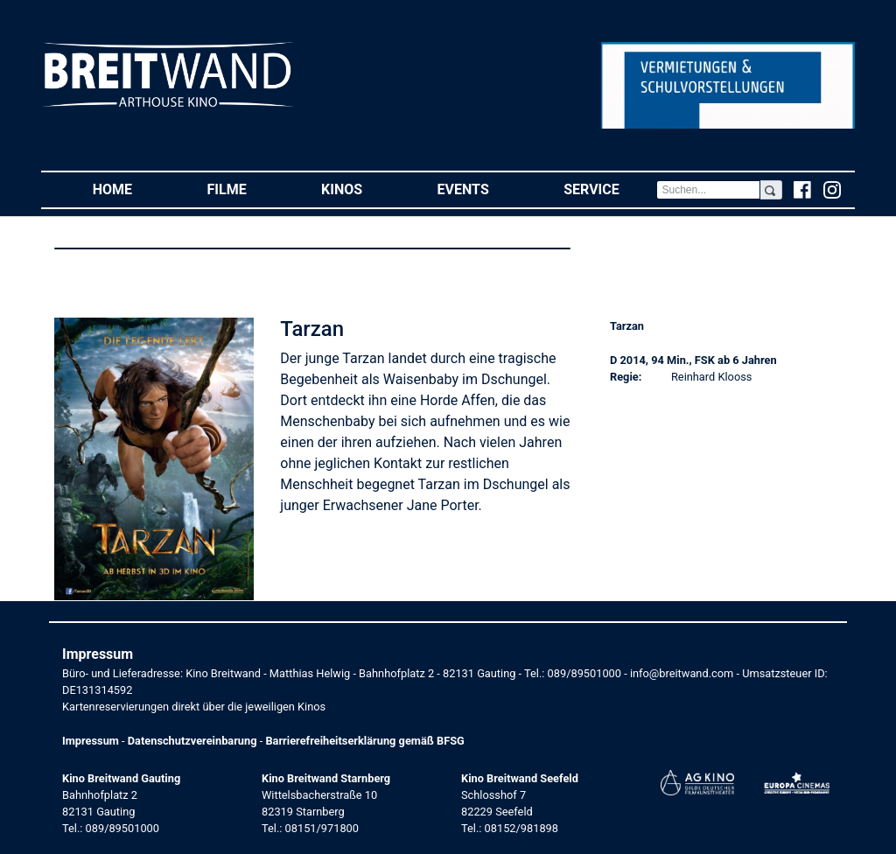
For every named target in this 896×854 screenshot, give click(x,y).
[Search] (708, 190)
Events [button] (482, 188)
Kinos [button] (360, 188)
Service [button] (610, 188)
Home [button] (131, 188)
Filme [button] (245, 188)
